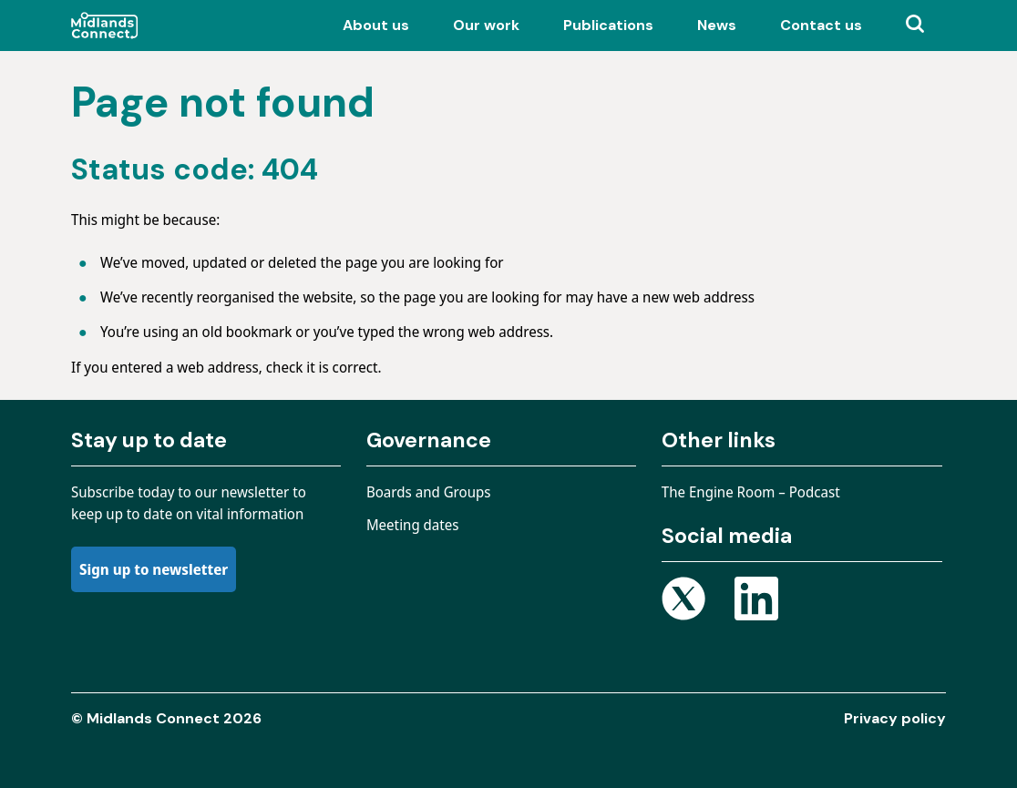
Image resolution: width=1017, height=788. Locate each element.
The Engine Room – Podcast (751, 492)
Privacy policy (895, 718)
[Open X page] (683, 602)
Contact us (821, 25)
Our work (486, 25)
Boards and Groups (428, 492)
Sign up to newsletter (153, 569)
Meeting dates (412, 525)
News (716, 25)
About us (376, 25)
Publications (608, 25)
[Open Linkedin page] (756, 602)
